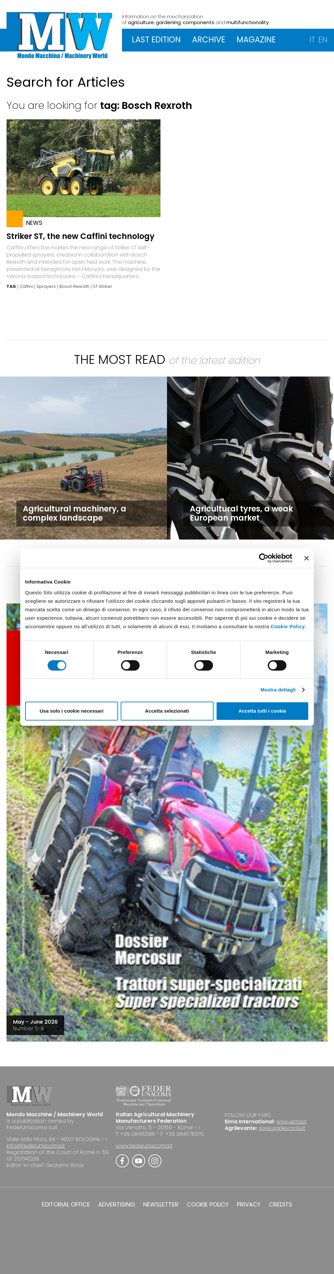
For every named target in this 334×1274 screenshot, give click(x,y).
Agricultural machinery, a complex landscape (74, 513)
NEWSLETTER (160, 1204)
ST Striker (102, 286)
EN (322, 39)
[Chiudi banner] (306, 558)
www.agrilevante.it (282, 1128)
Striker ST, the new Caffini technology (81, 236)
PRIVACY (249, 1204)
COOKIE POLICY (208, 1204)
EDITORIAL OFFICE (66, 1204)
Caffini (26, 286)
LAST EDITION (156, 39)
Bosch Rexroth (74, 286)
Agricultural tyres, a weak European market (241, 513)
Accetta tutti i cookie (262, 711)
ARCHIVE (208, 39)
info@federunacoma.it (36, 1145)
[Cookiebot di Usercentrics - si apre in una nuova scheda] (263, 558)
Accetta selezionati (167, 711)
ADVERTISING (116, 1204)
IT (312, 39)
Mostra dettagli (278, 689)
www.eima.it (291, 1121)
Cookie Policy (288, 626)
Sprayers (46, 286)
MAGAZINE (256, 39)
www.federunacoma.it (144, 1145)
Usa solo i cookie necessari (72, 711)
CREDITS (280, 1204)
